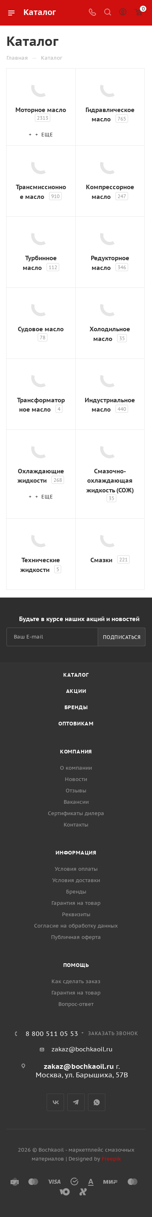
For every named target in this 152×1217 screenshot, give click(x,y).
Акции (76, 691)
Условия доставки (76, 880)
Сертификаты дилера (76, 813)
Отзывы (76, 790)
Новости (76, 779)
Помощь (76, 965)
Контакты (76, 824)
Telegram (76, 1102)
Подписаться (122, 637)
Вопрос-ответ (76, 1004)
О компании (76, 767)
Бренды (76, 707)
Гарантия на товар (76, 903)
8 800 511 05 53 (52, 1033)
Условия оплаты (76, 868)
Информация (76, 852)
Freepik (111, 1158)
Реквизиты (76, 914)
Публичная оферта (76, 937)
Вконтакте (55, 1102)
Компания (76, 751)
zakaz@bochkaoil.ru (82, 1049)
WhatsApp (96, 1102)
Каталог (76, 674)
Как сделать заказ (76, 981)
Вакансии (76, 801)
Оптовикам (76, 723)
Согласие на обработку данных (76, 925)
